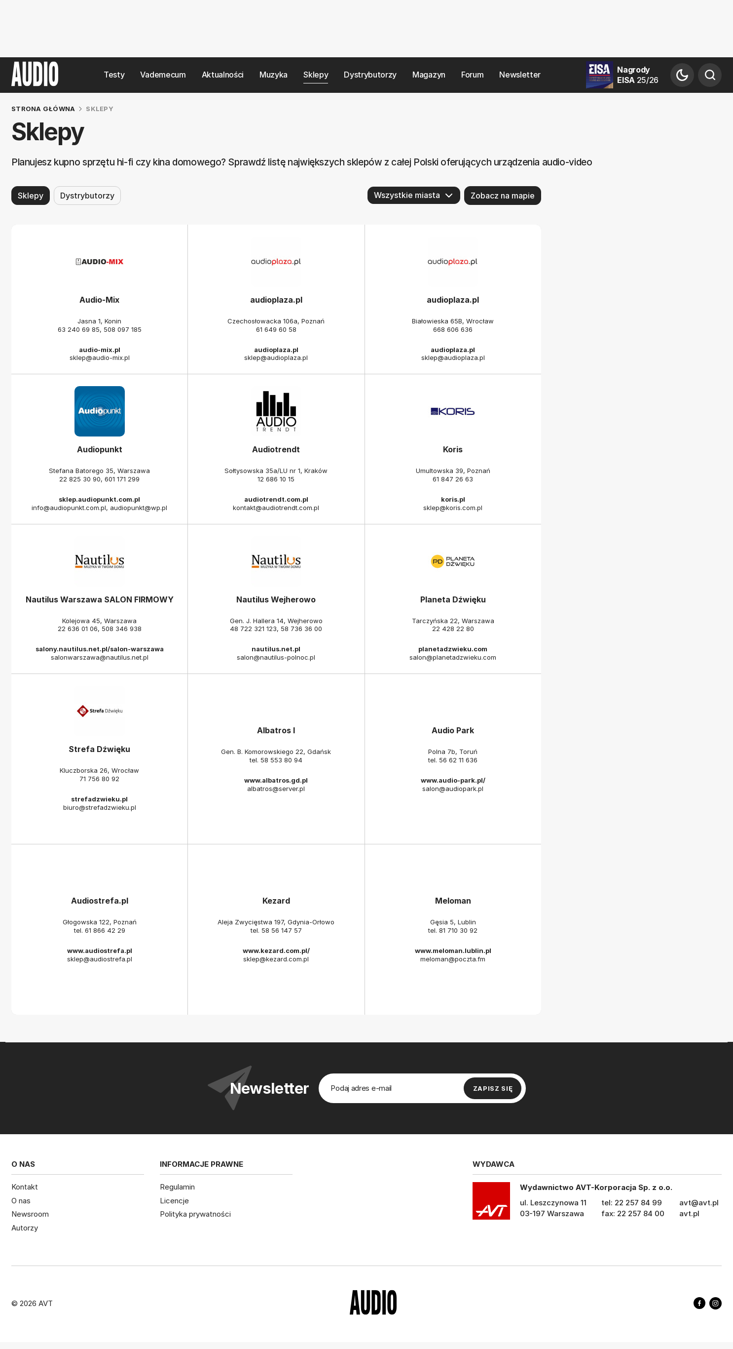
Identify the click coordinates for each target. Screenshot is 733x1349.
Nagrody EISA (638, 75)
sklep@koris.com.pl (452, 507)
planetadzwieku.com (452, 649)
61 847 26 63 (453, 479)
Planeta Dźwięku (453, 599)
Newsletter (520, 74)
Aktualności (223, 74)
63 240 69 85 (79, 329)
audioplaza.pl (276, 300)
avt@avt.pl (699, 1202)
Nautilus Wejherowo (276, 599)
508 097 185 (123, 329)
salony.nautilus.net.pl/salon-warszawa (100, 649)
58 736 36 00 (301, 629)
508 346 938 (122, 629)
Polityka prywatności (195, 1214)
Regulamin (177, 1186)
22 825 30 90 (80, 479)
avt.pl (689, 1213)
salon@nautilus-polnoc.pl (276, 657)
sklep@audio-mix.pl (100, 357)
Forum (472, 74)
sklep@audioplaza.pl (276, 357)
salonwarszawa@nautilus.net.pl (99, 657)
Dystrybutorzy (370, 74)
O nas (21, 1200)
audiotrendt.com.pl (276, 499)
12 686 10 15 (275, 479)
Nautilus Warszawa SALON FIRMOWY (100, 599)
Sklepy (315, 74)
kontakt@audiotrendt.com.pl (276, 507)
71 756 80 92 (99, 778)
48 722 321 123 (253, 629)
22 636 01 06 (78, 629)
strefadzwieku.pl (99, 798)
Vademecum (162, 74)
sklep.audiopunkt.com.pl (99, 499)
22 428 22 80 (453, 629)
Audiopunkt (99, 449)
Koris (453, 449)
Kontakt (24, 1186)
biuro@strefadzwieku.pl (99, 807)
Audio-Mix (99, 300)
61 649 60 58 (276, 329)
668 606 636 (453, 329)
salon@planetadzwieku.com (452, 657)
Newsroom (30, 1214)
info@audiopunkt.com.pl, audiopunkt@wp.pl (99, 507)
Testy (114, 74)
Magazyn (428, 74)
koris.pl (453, 499)
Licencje (174, 1200)
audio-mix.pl (99, 349)
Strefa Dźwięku (99, 749)
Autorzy (24, 1227)
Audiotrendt (276, 449)
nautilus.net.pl (276, 649)
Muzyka (273, 74)
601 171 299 (122, 479)
